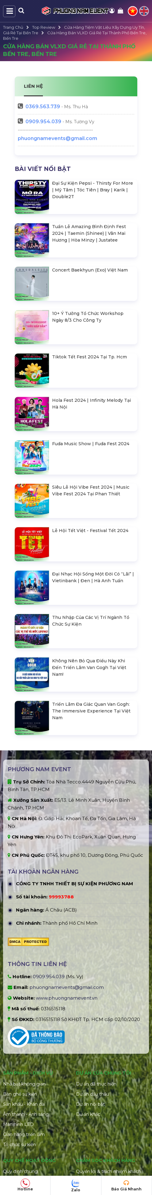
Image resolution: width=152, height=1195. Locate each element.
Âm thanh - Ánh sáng (26, 1024)
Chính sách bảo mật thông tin (35, 1101)
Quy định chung (20, 1081)
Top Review (43, 27)
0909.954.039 (43, 121)
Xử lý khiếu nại (91, 1120)
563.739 (42, 106)
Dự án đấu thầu (92, 1003)
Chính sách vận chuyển (100, 1109)
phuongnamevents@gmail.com (57, 138)
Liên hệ (84, 1150)
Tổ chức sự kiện (19, 1054)
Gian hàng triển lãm (24, 1044)
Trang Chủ (13, 27)
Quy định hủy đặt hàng (27, 1140)
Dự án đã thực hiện (96, 993)
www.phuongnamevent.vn (66, 907)
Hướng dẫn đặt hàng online (105, 1130)
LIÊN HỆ (33, 86)
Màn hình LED (18, 1034)
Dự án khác (88, 1024)
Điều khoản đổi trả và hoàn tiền (36, 1150)
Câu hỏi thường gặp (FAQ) (104, 1140)
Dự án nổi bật (90, 1013)
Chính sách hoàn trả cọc (101, 1099)
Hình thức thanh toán (26, 1091)
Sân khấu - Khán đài (24, 1013)
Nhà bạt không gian (24, 993)
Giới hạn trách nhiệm (25, 1130)
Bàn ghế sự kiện (20, 1003)
